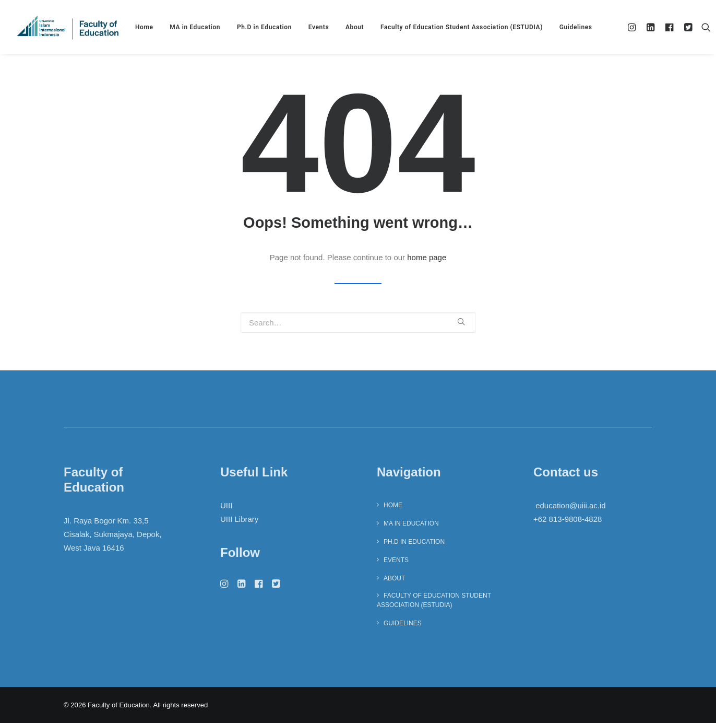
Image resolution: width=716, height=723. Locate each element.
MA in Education (195, 27)
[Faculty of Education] (68, 27)
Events (318, 27)
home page (426, 257)
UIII (226, 505)
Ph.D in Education (264, 27)
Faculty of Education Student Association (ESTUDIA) (461, 27)
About (354, 27)
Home (144, 27)
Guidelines (575, 27)
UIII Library (239, 519)
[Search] (704, 27)
